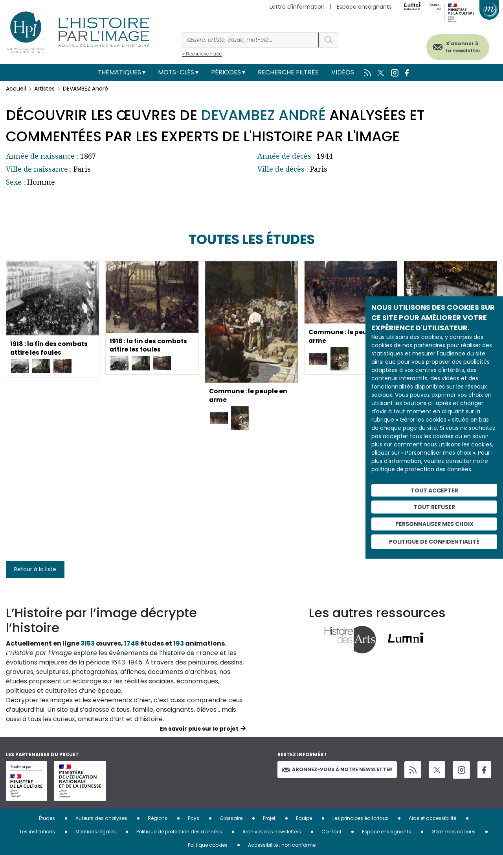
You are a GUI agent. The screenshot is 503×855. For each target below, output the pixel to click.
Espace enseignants (364, 6)
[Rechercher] (250, 40)
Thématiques (119, 72)
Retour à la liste (35, 569)
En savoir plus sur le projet (199, 729)
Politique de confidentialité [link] (434, 541)
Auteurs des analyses (101, 818)
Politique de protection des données (179, 831)
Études (47, 818)
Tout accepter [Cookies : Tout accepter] (434, 490)
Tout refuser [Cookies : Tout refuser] (434, 507)
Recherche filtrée (288, 72)
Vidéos (342, 72)
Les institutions (37, 831)
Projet (269, 818)
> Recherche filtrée (202, 54)
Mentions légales (95, 831)
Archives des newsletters (271, 831)
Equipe (304, 818)
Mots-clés (176, 72)
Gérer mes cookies (453, 831)
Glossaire (231, 818)
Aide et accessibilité (432, 818)
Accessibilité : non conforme (282, 845)
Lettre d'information (297, 6)
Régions (157, 818)
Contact (331, 831)
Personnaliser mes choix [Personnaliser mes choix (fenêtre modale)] (434, 524)
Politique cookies (208, 845)
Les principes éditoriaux (360, 818)
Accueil (16, 89)
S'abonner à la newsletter (459, 46)
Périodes (226, 72)
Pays (193, 818)
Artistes (44, 89)
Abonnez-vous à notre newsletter (337, 769)
